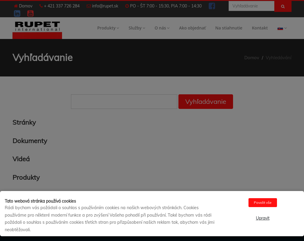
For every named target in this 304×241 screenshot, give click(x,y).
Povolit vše (263, 202)
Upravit (263, 218)
